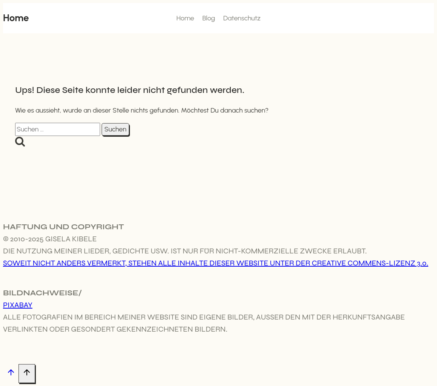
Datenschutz (242, 18)
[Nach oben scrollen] (11, 374)
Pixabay (17, 305)
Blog (208, 18)
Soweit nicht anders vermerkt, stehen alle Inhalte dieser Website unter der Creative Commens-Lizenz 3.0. (215, 263)
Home (185, 18)
